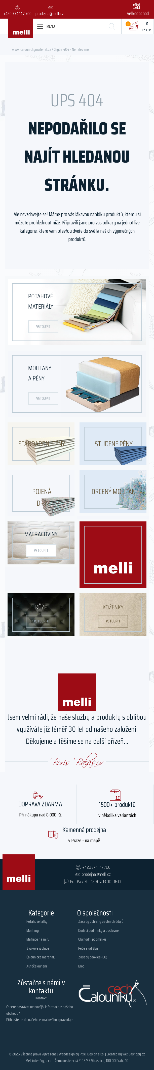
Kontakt (41, 998)
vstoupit (43, 326)
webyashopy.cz (134, 1054)
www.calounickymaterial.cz (31, 49)
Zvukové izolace (37, 948)
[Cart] (133, 26)
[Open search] (112, 26)
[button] (139, 9)
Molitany (32, 930)
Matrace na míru (37, 939)
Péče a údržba (88, 948)
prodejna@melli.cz (96, 874)
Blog (81, 966)
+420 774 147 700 (96, 867)
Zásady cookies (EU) (92, 957)
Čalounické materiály (41, 957)
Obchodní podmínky (92, 939)
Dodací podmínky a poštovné (98, 930)
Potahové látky (37, 921)
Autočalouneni (36, 966)
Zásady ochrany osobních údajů (100, 921)
